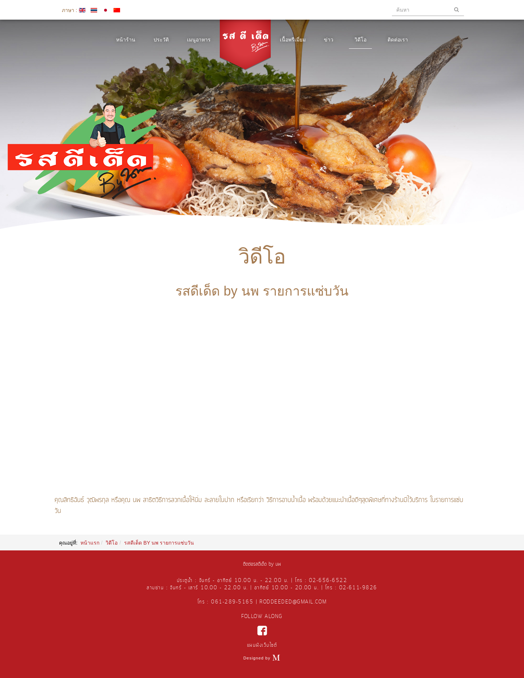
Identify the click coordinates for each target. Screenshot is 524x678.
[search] (428, 10)
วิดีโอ (360, 40)
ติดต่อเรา (398, 40)
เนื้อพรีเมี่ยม (293, 40)
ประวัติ (161, 40)
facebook (262, 630)
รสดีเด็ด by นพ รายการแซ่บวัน (261, 291)
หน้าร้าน (125, 40)
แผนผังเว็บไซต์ (262, 645)
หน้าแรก (89, 543)
